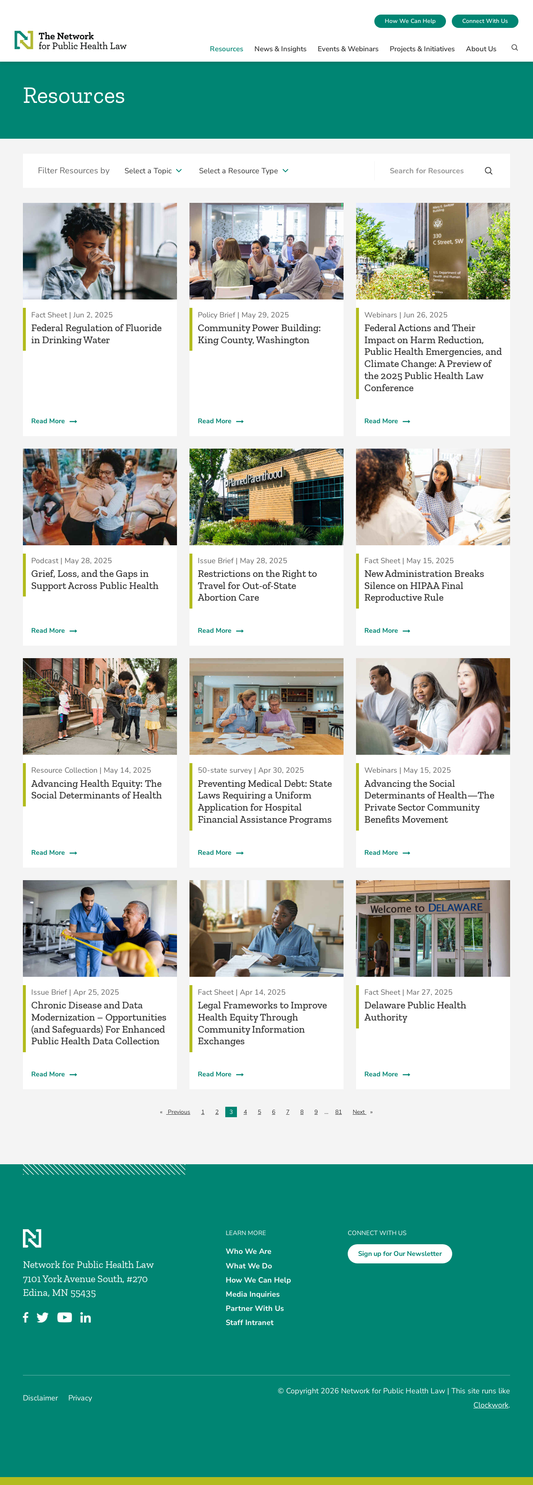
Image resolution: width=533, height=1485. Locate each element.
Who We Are (248, 1251)
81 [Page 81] (338, 1112)
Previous (180, 1111)
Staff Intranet (250, 1323)
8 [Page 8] (302, 1112)
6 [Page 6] (273, 1112)
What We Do (249, 1265)
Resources (226, 49)
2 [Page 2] (217, 1112)
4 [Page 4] (245, 1112)
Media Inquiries (253, 1294)
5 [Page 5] (259, 1112)
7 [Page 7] (287, 1112)
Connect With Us (485, 21)
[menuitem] (410, 21)
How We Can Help (410, 21)
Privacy (80, 1398)
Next (365, 1111)
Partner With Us (255, 1308)
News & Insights (280, 49)
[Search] (512, 51)
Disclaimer (40, 1398)
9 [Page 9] (316, 1112)
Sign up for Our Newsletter (400, 1253)
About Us (481, 49)
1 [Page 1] (202, 1112)
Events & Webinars (348, 49)
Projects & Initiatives (422, 49)
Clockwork (490, 1405)
